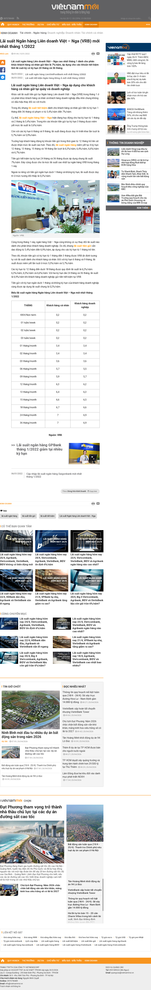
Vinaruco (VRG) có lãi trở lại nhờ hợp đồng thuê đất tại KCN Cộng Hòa (135, 162)
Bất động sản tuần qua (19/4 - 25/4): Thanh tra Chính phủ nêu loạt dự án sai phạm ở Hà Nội (84, 847)
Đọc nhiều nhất (75, 686)
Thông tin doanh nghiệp (126, 142)
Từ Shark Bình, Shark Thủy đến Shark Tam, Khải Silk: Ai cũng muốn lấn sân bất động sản (135, 175)
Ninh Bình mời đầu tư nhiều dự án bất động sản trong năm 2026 (30, 735)
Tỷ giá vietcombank (12, 941)
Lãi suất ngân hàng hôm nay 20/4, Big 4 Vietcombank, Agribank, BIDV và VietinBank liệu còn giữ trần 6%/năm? (87, 598)
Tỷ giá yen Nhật (136, 937)
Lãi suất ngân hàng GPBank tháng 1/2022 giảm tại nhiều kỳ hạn (39, 449)
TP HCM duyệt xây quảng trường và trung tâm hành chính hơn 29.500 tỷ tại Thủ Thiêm (81, 763)
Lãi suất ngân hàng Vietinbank (77, 945)
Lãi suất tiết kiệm (70, 941)
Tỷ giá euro (106, 937)
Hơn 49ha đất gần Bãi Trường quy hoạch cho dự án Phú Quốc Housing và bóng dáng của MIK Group (134, 199)
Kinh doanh (91, 24)
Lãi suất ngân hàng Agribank (112, 941)
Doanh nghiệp (56, 32)
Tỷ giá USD (120, 937)
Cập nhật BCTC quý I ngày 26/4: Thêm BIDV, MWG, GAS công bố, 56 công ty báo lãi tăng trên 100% (137, 60)
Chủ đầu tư (53, 24)
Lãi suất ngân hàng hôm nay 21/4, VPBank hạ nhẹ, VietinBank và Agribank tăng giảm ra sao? (51, 598)
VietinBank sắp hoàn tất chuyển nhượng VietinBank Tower (85, 891)
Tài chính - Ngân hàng (33, 32)
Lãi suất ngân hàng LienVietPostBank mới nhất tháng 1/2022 (55, 74)
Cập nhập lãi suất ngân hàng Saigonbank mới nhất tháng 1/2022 (54, 475)
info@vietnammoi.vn (14, 984)
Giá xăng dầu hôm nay (50, 937)
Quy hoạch (13, 24)
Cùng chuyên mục (14, 613)
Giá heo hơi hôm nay (88, 937)
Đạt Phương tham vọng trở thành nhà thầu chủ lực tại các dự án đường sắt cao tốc (42, 750)
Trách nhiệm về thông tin (10, 986)
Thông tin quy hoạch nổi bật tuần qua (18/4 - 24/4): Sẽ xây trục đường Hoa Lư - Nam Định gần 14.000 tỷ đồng (84, 903)
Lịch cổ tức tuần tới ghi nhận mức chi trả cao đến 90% (137, 95)
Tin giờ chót (12, 686)
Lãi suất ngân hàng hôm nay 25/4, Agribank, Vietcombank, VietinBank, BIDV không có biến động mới (16, 559)
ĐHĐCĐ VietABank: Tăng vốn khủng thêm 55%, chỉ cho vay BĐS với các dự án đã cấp (137, 114)
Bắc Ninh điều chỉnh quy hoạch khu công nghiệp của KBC (134, 186)
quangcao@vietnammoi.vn (122, 973)
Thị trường (28, 24)
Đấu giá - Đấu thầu (72, 24)
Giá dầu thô (69, 937)
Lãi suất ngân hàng (50, 941)
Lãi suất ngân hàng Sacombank (18, 945)
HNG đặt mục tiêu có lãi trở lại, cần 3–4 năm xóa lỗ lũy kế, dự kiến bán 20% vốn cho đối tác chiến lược (138, 79)
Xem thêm (143, 208)
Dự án (41, 24)
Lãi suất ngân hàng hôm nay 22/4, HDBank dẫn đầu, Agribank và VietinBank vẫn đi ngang (15, 598)
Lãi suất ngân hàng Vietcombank (110, 945)
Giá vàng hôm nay (12, 937)
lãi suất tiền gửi (28, 516)
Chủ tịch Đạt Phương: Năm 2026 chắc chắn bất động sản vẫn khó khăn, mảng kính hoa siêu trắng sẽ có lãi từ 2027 (40, 888)
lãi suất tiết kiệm (47, 516)
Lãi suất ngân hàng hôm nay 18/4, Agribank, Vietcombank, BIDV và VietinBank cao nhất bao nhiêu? (86, 659)
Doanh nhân (73, 32)
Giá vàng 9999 (30, 937)
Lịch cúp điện (31, 941)
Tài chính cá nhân (92, 32)
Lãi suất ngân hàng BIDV (47, 945)
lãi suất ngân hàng (9, 516)
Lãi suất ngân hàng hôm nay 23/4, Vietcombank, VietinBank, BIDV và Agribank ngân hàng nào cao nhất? (87, 559)
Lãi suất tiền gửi (88, 941)
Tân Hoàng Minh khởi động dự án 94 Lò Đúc (22, 776)
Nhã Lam (4, 54)
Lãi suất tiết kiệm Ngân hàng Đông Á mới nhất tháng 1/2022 (55, 78)
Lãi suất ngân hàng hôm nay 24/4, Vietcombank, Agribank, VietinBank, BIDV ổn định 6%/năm (51, 559)
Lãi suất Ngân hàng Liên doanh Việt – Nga (77, 516)
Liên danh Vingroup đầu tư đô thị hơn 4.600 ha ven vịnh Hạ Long (134, 151)
